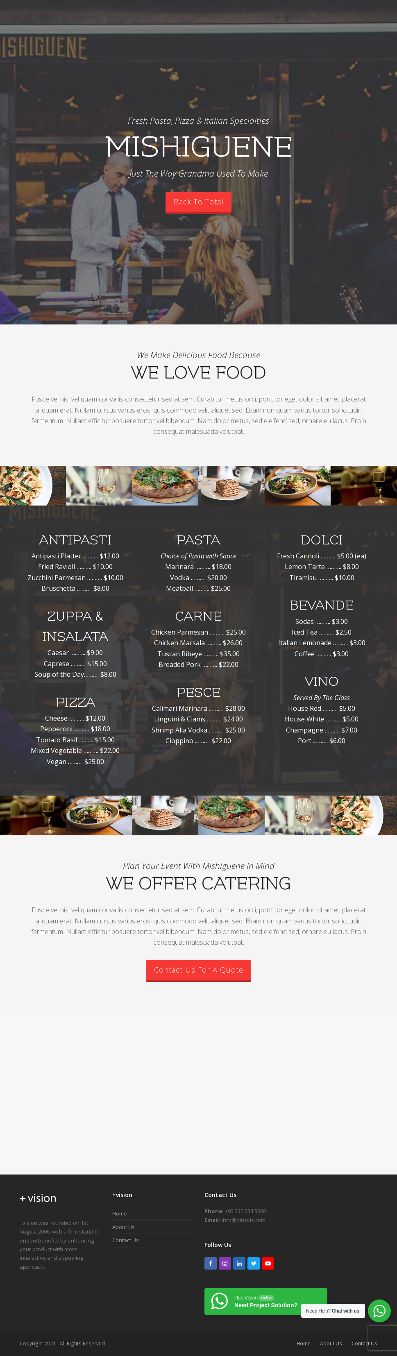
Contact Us (125, 1240)
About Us (123, 1227)
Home (119, 1213)
